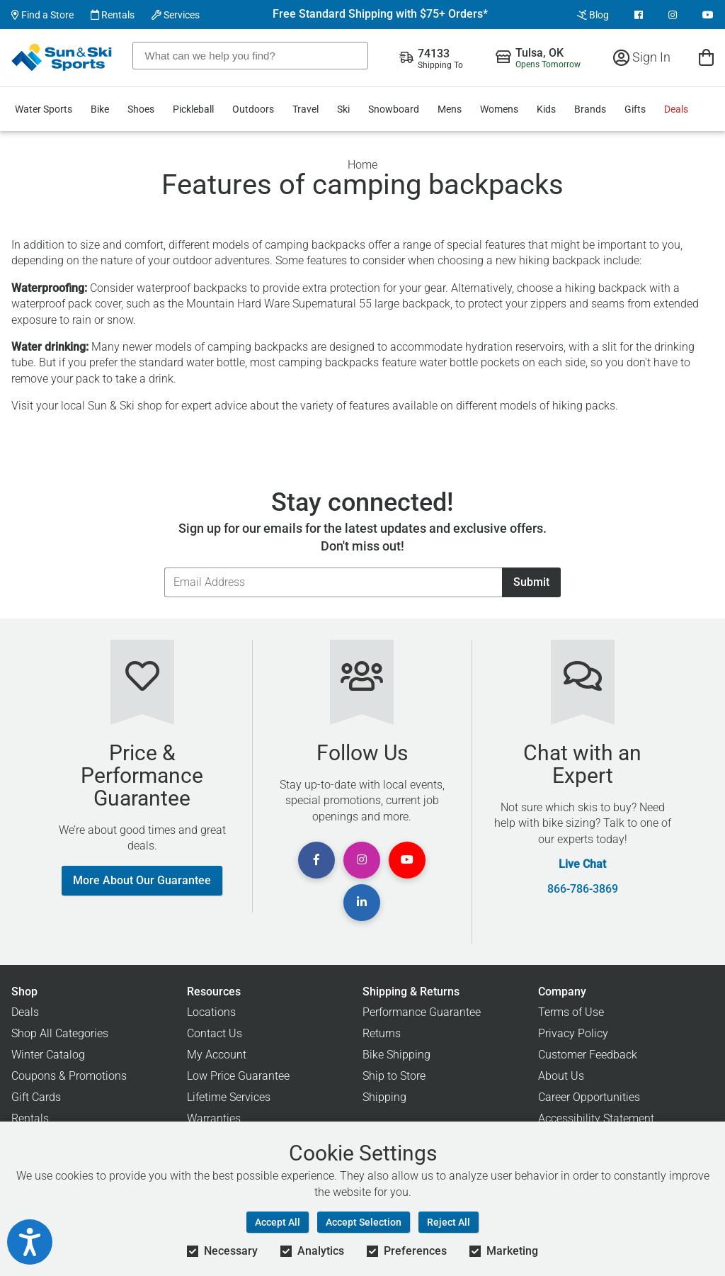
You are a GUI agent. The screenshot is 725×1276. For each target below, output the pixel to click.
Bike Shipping (396, 1054)
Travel (305, 109)
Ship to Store (394, 1076)
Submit (531, 582)
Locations (211, 1012)
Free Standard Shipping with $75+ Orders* (380, 14)
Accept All (277, 1222)
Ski (343, 109)
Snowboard (393, 109)
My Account (216, 1054)
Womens (499, 109)
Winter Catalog (48, 1054)
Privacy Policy (573, 1033)
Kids (546, 109)
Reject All (448, 1222)
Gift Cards (36, 1097)
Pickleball (193, 109)
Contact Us (214, 1033)
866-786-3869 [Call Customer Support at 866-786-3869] (582, 889)
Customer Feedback (587, 1054)
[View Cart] (706, 57)
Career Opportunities (589, 1097)
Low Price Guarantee (238, 1076)
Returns (381, 1033)
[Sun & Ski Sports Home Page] (62, 57)
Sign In (641, 57)
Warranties (214, 1118)
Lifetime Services (228, 1097)
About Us (561, 1076)
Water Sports (43, 109)
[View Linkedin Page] (361, 902)
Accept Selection (363, 1222)
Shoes (140, 109)
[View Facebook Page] (638, 15)
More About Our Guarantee (142, 880)
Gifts (635, 109)
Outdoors (253, 109)
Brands (590, 109)
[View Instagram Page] (672, 15)
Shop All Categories (59, 1033)
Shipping (384, 1097)
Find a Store (42, 15)
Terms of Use (571, 1012)
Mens (450, 109)
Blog (593, 15)
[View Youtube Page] (708, 15)
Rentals (113, 15)
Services (176, 15)
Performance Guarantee (421, 1012)
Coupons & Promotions (69, 1076)
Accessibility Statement (596, 1118)
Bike (100, 109)
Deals (676, 109)
